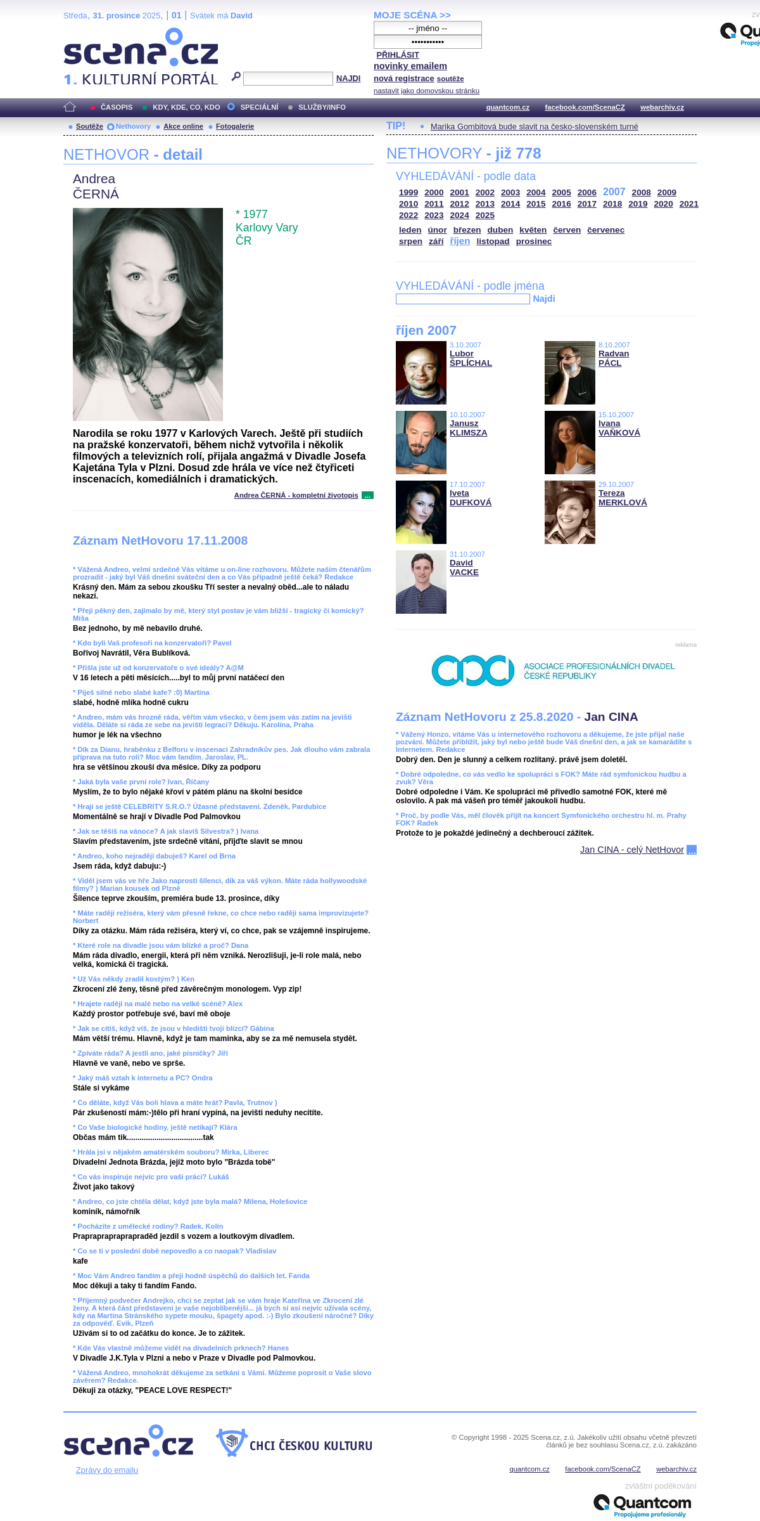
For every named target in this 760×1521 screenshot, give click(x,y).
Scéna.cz (84, 32)
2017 (587, 204)
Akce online (183, 126)
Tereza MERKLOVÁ (622, 497)
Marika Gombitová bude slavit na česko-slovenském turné (534, 126)
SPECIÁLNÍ (260, 107)
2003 (510, 192)
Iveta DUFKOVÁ (470, 497)
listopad (493, 241)
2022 (408, 215)
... (367, 495)
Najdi (544, 299)
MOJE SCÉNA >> (412, 15)
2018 (612, 204)
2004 (535, 192)
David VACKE (464, 567)
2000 (433, 192)
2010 (408, 204)
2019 (637, 204)
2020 (663, 204)
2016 (561, 204)
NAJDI (348, 78)
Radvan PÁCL (614, 358)
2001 (459, 192)
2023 (433, 215)
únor (437, 230)
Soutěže (89, 126)
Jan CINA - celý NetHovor (632, 850)
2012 (459, 204)
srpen (410, 241)
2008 (641, 192)
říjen (460, 240)
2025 (485, 215)
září (436, 241)
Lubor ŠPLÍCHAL (471, 358)
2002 (485, 192)
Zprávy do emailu (107, 1470)
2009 (666, 192)
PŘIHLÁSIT (397, 55)
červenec (605, 230)
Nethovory (133, 126)
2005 (561, 192)
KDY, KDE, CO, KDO (186, 107)
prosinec (534, 241)
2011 (433, 204)
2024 (459, 215)
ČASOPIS (116, 107)
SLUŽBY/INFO (322, 107)
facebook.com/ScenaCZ (585, 107)
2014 (510, 204)
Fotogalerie (235, 126)
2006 (587, 192)
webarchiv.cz (662, 107)
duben (501, 230)
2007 (614, 191)
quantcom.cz (507, 107)
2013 (485, 204)
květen (533, 230)
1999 (408, 192)
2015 (535, 204)
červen (567, 230)
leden (410, 230)
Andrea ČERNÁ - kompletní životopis (296, 495)
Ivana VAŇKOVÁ (619, 427)
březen (467, 230)
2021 (689, 204)
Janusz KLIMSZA (469, 427)
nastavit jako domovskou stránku (426, 90)
